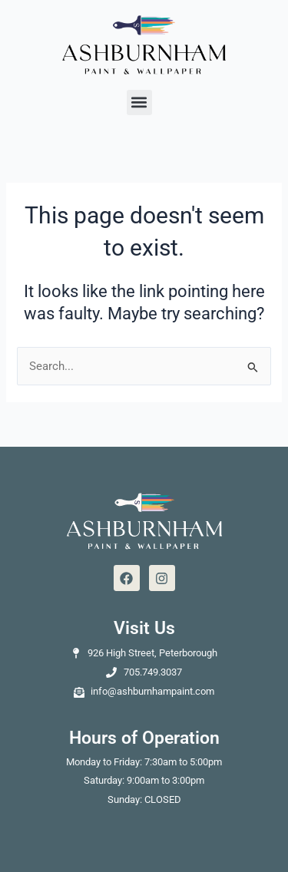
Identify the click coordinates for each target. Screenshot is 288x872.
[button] (139, 102)
